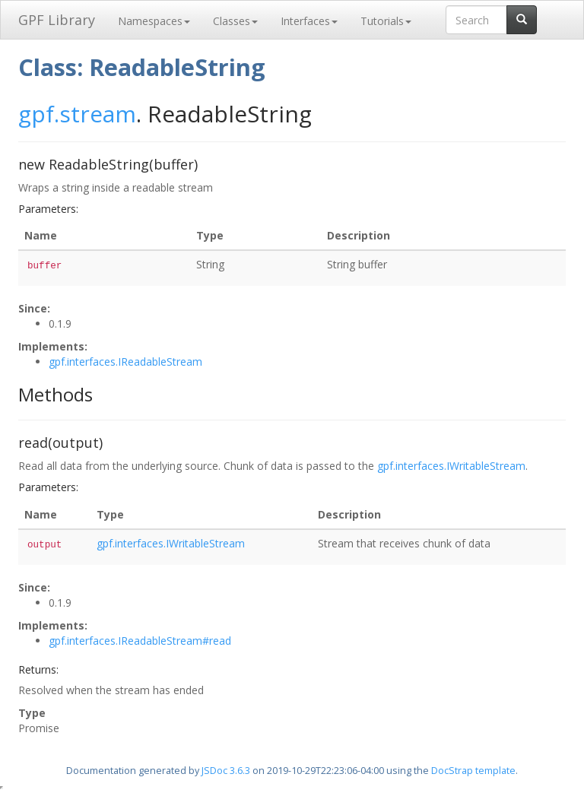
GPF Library (56, 20)
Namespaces (154, 21)
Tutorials (385, 21)
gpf (36, 113)
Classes (235, 21)
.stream (95, 113)
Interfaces (309, 21)
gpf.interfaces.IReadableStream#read (140, 640)
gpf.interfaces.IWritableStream (451, 465)
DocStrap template (473, 770)
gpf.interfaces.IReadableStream (125, 361)
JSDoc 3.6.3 (226, 770)
